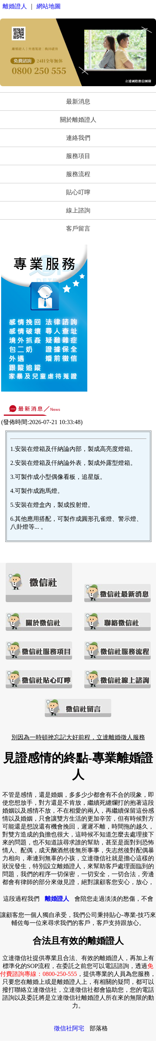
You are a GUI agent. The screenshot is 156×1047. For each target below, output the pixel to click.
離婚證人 (15, 6)
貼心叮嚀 (78, 192)
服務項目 (78, 156)
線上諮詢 (78, 210)
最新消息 (78, 101)
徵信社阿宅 (69, 1028)
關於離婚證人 (78, 119)
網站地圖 (48, 6)
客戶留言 (78, 228)
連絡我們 (78, 138)
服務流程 (78, 174)
